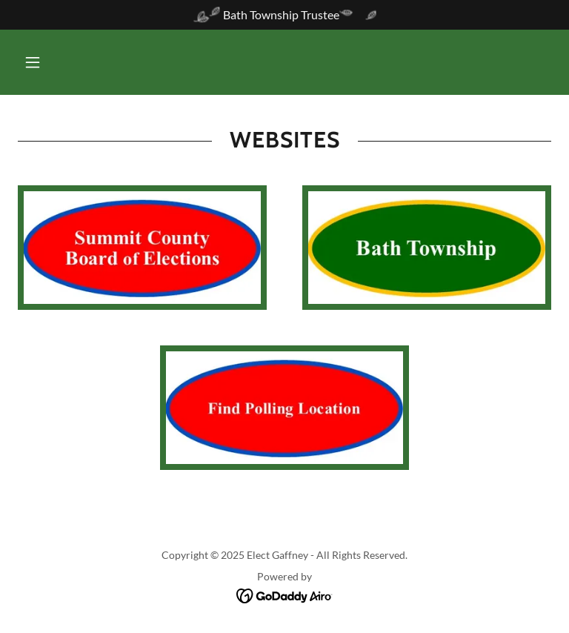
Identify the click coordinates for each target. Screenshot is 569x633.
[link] (284, 595)
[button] (32, 62)
